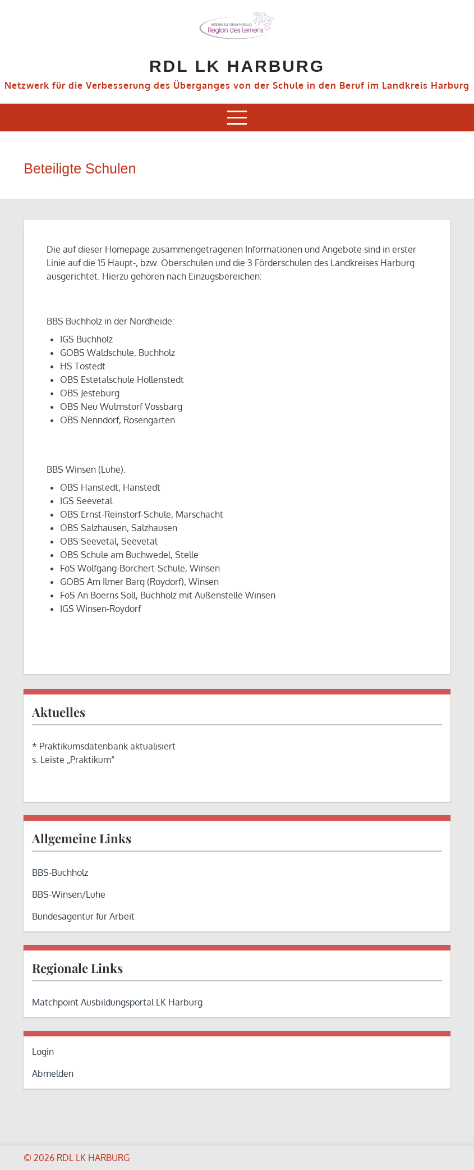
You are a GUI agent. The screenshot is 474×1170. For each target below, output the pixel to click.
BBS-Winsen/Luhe (68, 894)
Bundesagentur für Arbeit (83, 916)
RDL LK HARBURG (237, 66)
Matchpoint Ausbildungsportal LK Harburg (117, 1002)
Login (43, 1051)
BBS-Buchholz (60, 872)
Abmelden (52, 1073)
